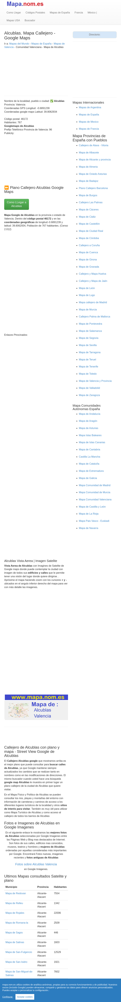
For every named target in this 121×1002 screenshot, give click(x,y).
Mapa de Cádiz (87, 216)
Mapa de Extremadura (91, 471)
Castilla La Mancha (89, 456)
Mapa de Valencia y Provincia (95, 381)
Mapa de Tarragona (90, 352)
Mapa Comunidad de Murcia (94, 492)
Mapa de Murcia (88, 309)
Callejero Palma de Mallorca (94, 316)
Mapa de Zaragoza (89, 395)
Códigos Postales (35, 12)
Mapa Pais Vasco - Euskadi (94, 521)
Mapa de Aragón (88, 421)
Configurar (7, 997)
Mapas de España (60, 12)
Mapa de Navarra (88, 528)
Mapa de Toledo (88, 373)
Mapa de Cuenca (88, 252)
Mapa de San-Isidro (16, 962)
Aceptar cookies (25, 997)
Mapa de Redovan (15, 893)
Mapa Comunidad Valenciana (95, 499)
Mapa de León (87, 288)
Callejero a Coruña (89, 245)
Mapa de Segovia (88, 338)
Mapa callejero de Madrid (93, 302)
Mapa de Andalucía (89, 414)
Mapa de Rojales (14, 913)
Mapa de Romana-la (16, 922)
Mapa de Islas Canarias (92, 442)
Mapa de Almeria (88, 166)
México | (92, 12)
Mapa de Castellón (89, 223)
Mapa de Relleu (14, 903)
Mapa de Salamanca (90, 331)
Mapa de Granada (89, 266)
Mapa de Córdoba (89, 238)
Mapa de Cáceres (89, 209)
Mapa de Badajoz (88, 181)
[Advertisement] (36, 71)
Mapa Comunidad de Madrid (95, 485)
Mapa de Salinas (14, 942)
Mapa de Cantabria (89, 449)
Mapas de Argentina (90, 107)
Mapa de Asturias (88, 428)
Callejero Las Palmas (91, 202)
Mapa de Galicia (88, 478)
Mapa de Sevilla (88, 345)
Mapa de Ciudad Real (91, 231)
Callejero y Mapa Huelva (92, 273)
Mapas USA (13, 20)
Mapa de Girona (88, 259)
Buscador (30, 20)
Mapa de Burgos (88, 195)
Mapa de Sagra (14, 932)
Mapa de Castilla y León (92, 506)
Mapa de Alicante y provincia (95, 159)
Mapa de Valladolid (89, 388)
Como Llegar (14, 12)
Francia (79, 12)
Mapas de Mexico (88, 121)
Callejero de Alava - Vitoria (93, 145)
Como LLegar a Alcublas (16, 204)
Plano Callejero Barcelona (93, 188)
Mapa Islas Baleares (90, 435)
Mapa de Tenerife (88, 366)
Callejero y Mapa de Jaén (93, 281)
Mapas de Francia (89, 128)
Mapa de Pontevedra (90, 323)
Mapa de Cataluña (89, 463)
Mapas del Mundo (19, 43)
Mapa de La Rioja (88, 513)
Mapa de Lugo (87, 295)
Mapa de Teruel (87, 359)
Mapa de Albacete (89, 152)
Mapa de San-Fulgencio (18, 952)
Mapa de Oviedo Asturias (93, 174)
